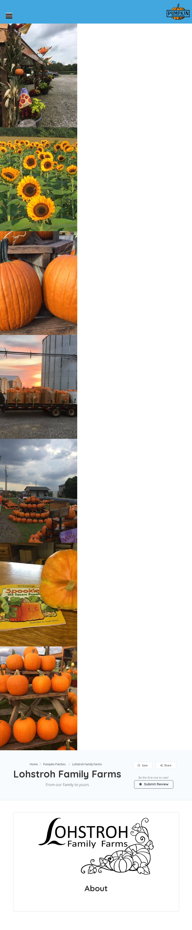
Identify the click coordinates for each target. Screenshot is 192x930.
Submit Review (153, 784)
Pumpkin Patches (54, 764)
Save (143, 765)
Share (165, 765)
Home (34, 764)
